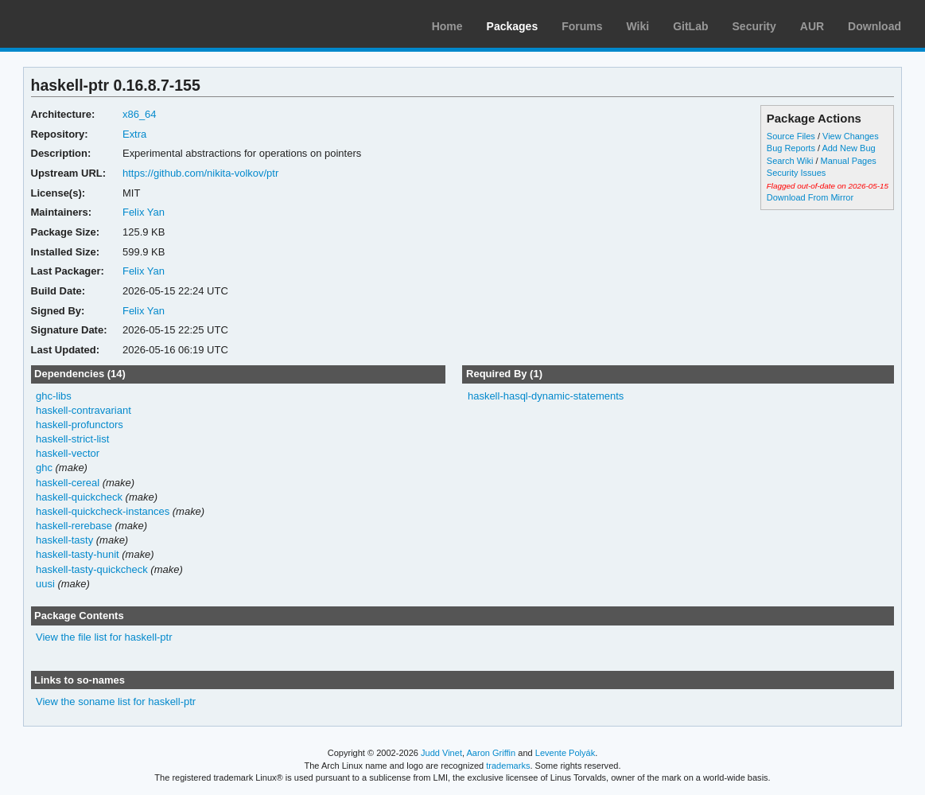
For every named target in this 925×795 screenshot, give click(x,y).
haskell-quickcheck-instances (102, 511)
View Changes (850, 136)
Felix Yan (143, 212)
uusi (45, 584)
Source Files (791, 136)
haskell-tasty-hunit (77, 554)
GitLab (690, 26)
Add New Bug (848, 148)
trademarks (508, 765)
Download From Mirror (810, 197)
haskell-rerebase (74, 526)
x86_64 (139, 114)
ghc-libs (54, 396)
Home (447, 26)
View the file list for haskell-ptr (104, 637)
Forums (582, 26)
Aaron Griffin (490, 753)
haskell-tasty (64, 540)
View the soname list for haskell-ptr (116, 701)
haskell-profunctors (79, 425)
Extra (134, 134)
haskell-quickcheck (79, 497)
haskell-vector (67, 453)
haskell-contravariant (83, 410)
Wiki (638, 26)
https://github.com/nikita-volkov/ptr (200, 173)
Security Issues (796, 172)
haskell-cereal (67, 483)
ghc (44, 467)
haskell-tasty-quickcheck (92, 569)
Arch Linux (87, 24)
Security (754, 26)
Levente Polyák (565, 753)
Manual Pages (848, 161)
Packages (512, 26)
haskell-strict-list (72, 439)
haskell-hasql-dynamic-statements (546, 396)
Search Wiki (790, 161)
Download (874, 26)
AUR (812, 26)
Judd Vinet (441, 753)
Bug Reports (791, 148)
